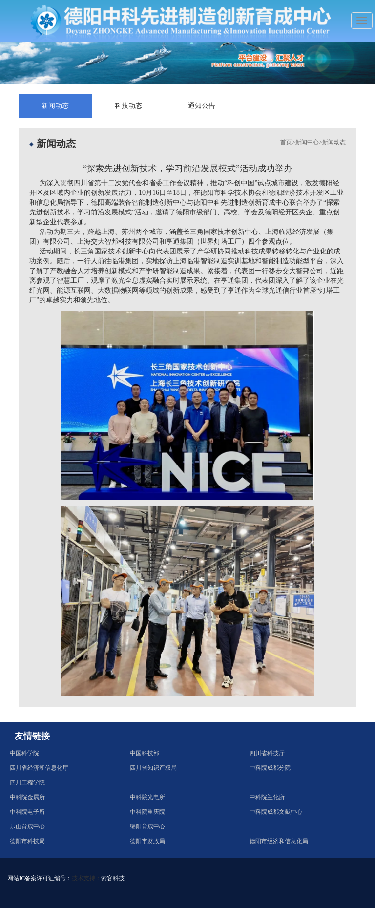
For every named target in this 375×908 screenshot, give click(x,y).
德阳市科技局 (27, 841)
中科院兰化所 (267, 797)
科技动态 (128, 105)
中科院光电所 (147, 797)
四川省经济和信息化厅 (39, 767)
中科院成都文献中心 (276, 811)
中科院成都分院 (270, 767)
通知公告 (201, 105)
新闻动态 (55, 105)
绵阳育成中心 (147, 826)
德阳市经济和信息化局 (279, 841)
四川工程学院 (27, 782)
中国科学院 (24, 753)
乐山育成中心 (27, 826)
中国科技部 (144, 753)
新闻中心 (307, 142)
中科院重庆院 (147, 811)
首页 (286, 142)
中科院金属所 (27, 797)
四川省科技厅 (267, 753)
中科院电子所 (27, 811)
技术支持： (86, 878)
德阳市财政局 (147, 841)
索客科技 (113, 878)
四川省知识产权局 (153, 767)
